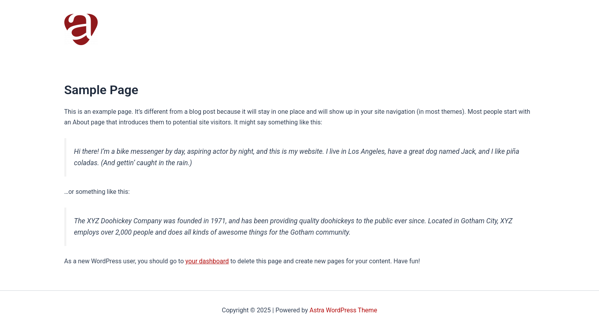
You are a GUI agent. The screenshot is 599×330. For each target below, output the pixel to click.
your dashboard (207, 261)
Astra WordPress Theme (343, 310)
